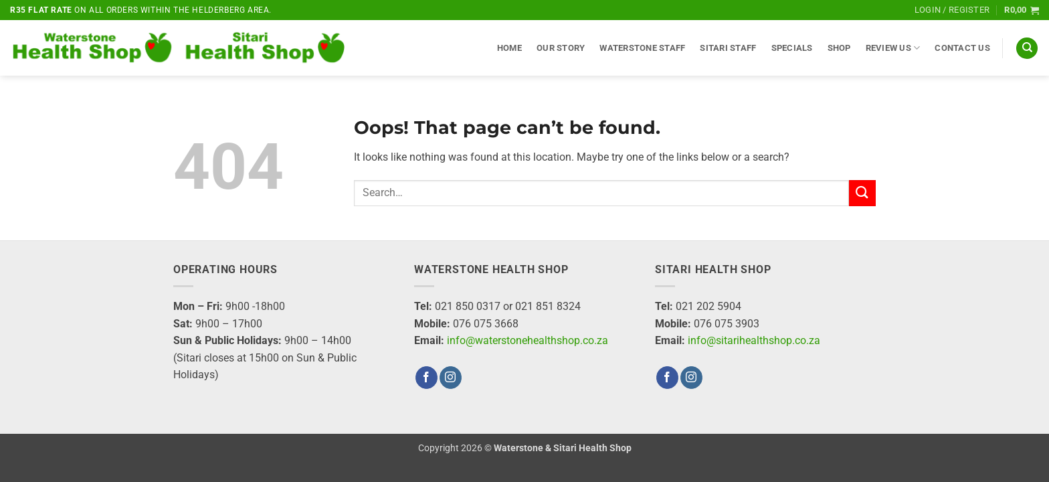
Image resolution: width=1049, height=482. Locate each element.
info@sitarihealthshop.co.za (754, 340)
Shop (839, 48)
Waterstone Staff (642, 48)
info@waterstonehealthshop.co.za (527, 340)
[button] (952, 10)
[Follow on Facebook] (426, 377)
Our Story (561, 48)
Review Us (893, 48)
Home (509, 48)
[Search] (1027, 48)
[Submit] (862, 193)
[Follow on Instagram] (451, 377)
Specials (792, 48)
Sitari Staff (728, 48)
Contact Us (962, 48)
